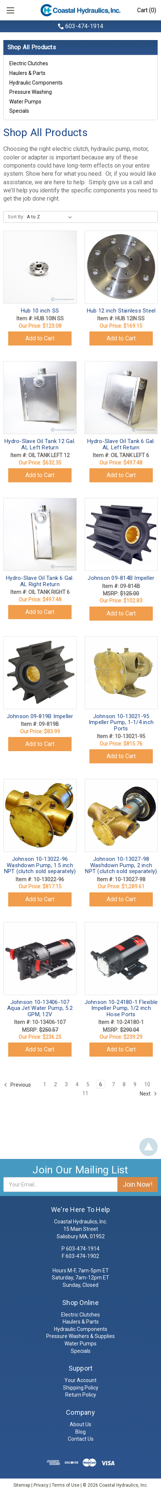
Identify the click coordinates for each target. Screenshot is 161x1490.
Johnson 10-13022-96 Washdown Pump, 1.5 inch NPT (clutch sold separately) (40, 865)
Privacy (41, 1485)
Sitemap (21, 1485)
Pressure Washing (30, 92)
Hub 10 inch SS (40, 310)
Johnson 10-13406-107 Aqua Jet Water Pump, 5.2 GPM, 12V (40, 1008)
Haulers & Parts (27, 73)
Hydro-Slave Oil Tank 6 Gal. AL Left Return (121, 444)
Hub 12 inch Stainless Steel (121, 310)
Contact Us (81, 1439)
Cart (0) (146, 10)
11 (85, 1093)
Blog (80, 1432)
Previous (17, 1084)
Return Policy (80, 1395)
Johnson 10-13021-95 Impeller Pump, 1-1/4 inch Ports (121, 722)
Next (148, 1093)
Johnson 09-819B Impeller (40, 716)
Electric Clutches (28, 63)
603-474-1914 (84, 26)
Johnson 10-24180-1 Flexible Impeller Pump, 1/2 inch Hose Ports (121, 1008)
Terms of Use (65, 1485)
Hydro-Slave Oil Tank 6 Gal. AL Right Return (40, 581)
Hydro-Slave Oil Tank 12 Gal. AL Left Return (39, 444)
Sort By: (16, 216)
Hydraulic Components (36, 83)
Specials (19, 111)
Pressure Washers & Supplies (80, 1336)
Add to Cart (39, 338)
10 (147, 1084)
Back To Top (148, 1147)
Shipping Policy (80, 1388)
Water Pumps (25, 102)
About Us (80, 1424)
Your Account (80, 1380)
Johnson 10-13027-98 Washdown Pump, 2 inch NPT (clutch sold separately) (121, 865)
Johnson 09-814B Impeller (121, 578)
